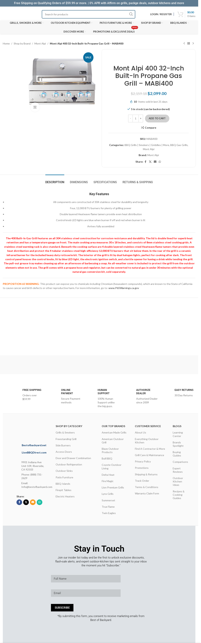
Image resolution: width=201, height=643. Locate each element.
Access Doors (64, 451)
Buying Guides (177, 453)
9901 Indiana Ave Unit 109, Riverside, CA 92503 (32, 466)
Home (6, 43)
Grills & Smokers (65, 432)
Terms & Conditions (146, 487)
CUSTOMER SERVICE (148, 426)
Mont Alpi (40, 43)
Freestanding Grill (66, 439)
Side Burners (63, 445)
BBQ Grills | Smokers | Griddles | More (147, 145)
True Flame (108, 506)
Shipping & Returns (146, 474)
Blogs (177, 426)
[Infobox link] (24, 394)
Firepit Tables (63, 490)
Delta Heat (108, 474)
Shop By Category (69, 426)
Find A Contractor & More (150, 448)
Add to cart (157, 118)
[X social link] (150, 161)
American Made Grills (114, 432)
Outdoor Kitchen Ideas (178, 481)
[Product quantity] (135, 118)
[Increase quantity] (140, 118)
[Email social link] (155, 161)
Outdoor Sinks (64, 470)
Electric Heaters (65, 496)
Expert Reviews (178, 470)
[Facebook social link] (145, 161)
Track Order (142, 480)
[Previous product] (184, 43)
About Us (140, 432)
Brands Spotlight (178, 444)
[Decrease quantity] (130, 118)
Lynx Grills (108, 493)
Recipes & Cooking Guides (179, 495)
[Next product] (193, 43)
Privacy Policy (143, 461)
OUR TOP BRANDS (113, 426)
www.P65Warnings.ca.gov (123, 288)
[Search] (88, 14)
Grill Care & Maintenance (149, 455)
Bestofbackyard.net (34, 445)
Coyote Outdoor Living (111, 466)
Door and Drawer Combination (73, 458)
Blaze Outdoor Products (110, 450)
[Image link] (39, 429)
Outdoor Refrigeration (69, 464)
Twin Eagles (109, 513)
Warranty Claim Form (147, 493)
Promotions (142, 467)
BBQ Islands (63, 483)
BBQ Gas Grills (179, 145)
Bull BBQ (107, 458)
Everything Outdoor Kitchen (146, 440)
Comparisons (180, 461)
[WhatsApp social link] (160, 161)
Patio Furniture (64, 477)
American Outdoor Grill (113, 440)
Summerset (108, 500)
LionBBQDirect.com (34, 452)
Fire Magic (108, 481)
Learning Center (178, 434)
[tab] (54, 180)
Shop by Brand (22, 43)
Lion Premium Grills (113, 487)
